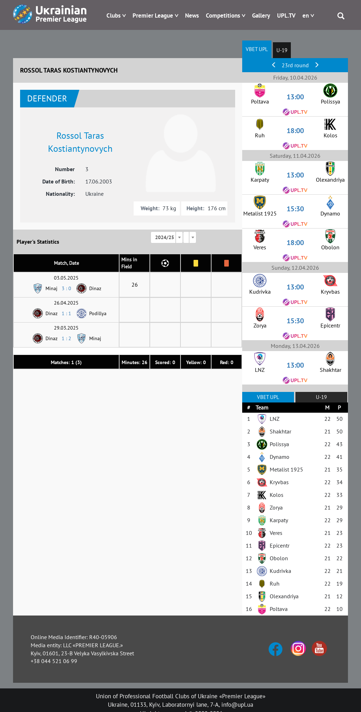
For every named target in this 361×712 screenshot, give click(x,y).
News (192, 15)
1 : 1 (66, 313)
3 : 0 (66, 288)
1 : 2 (66, 338)
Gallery (261, 15)
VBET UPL (257, 49)
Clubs (113, 15)
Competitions (223, 15)
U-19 (281, 50)
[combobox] (167, 237)
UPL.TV (286, 15)
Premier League (153, 15)
